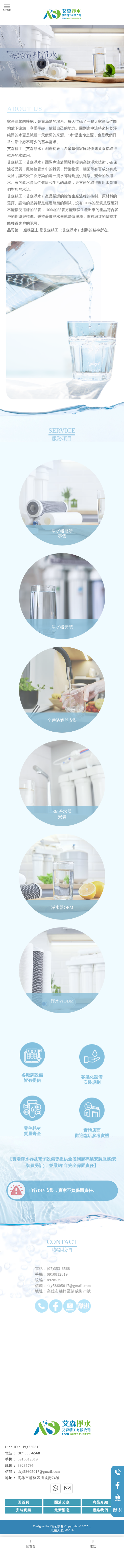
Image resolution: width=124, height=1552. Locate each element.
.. (90, 1526)
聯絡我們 (100, 1510)
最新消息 (62, 1510)
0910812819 (28, 1459)
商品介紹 (100, 1502)
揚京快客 (57, 1526)
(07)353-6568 (29, 1453)
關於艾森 (62, 1502)
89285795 (26, 1465)
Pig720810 (32, 1447)
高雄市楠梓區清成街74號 (39, 1478)
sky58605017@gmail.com (39, 1472)
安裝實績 (24, 1510)
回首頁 (23, 1502)
